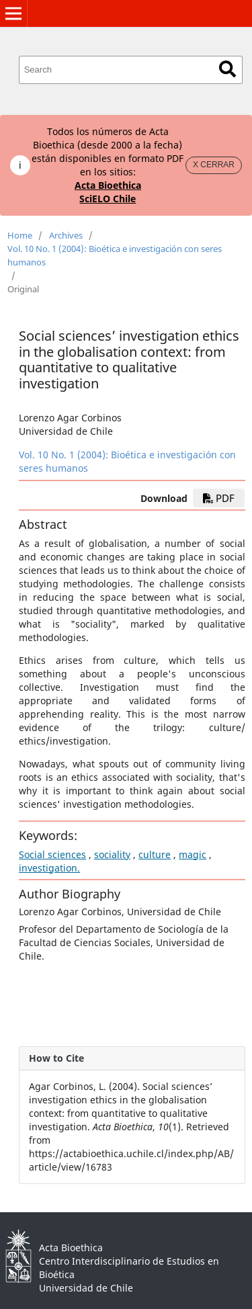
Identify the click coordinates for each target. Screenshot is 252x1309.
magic (192, 854)
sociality (112, 854)
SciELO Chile (107, 198)
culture (154, 854)
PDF (219, 498)
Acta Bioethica (108, 185)
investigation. (49, 867)
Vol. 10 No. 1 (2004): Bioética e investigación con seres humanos (114, 255)
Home (19, 235)
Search (227, 68)
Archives (66, 235)
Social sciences (52, 854)
